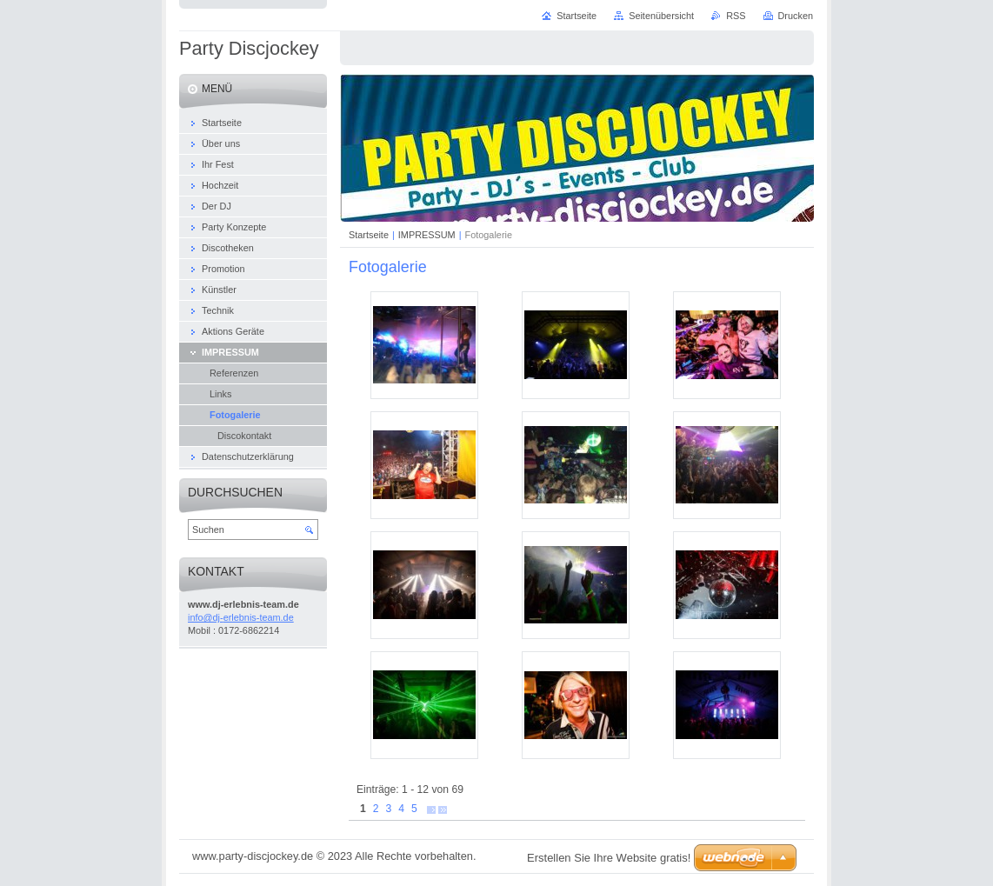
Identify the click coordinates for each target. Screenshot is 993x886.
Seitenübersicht (661, 15)
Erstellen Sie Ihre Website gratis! (608, 857)
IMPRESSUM (427, 235)
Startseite (369, 235)
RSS (735, 15)
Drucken (796, 15)
